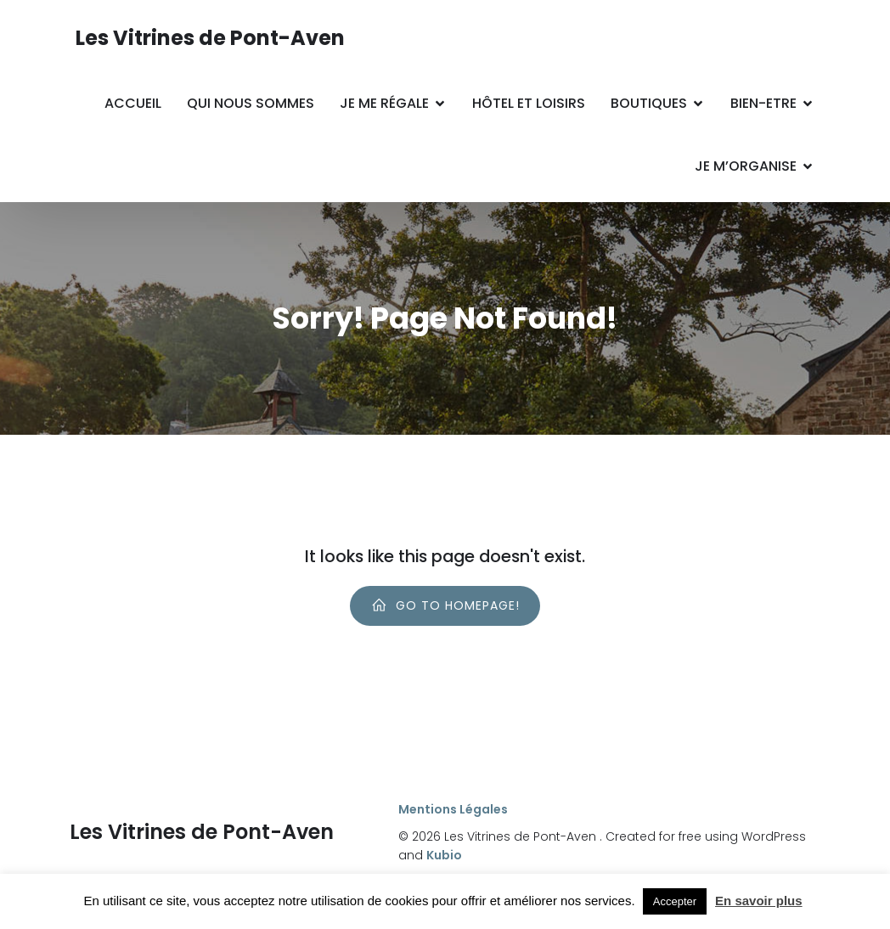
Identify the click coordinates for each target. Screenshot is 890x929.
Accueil (132, 103)
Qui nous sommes (250, 103)
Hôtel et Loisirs (528, 103)
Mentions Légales (453, 809)
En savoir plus (759, 900)
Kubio (444, 855)
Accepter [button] (674, 901)
